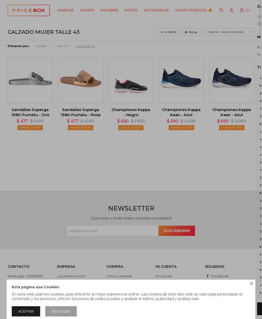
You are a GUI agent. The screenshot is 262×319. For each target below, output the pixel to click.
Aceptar (26, 311)
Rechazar (61, 311)
